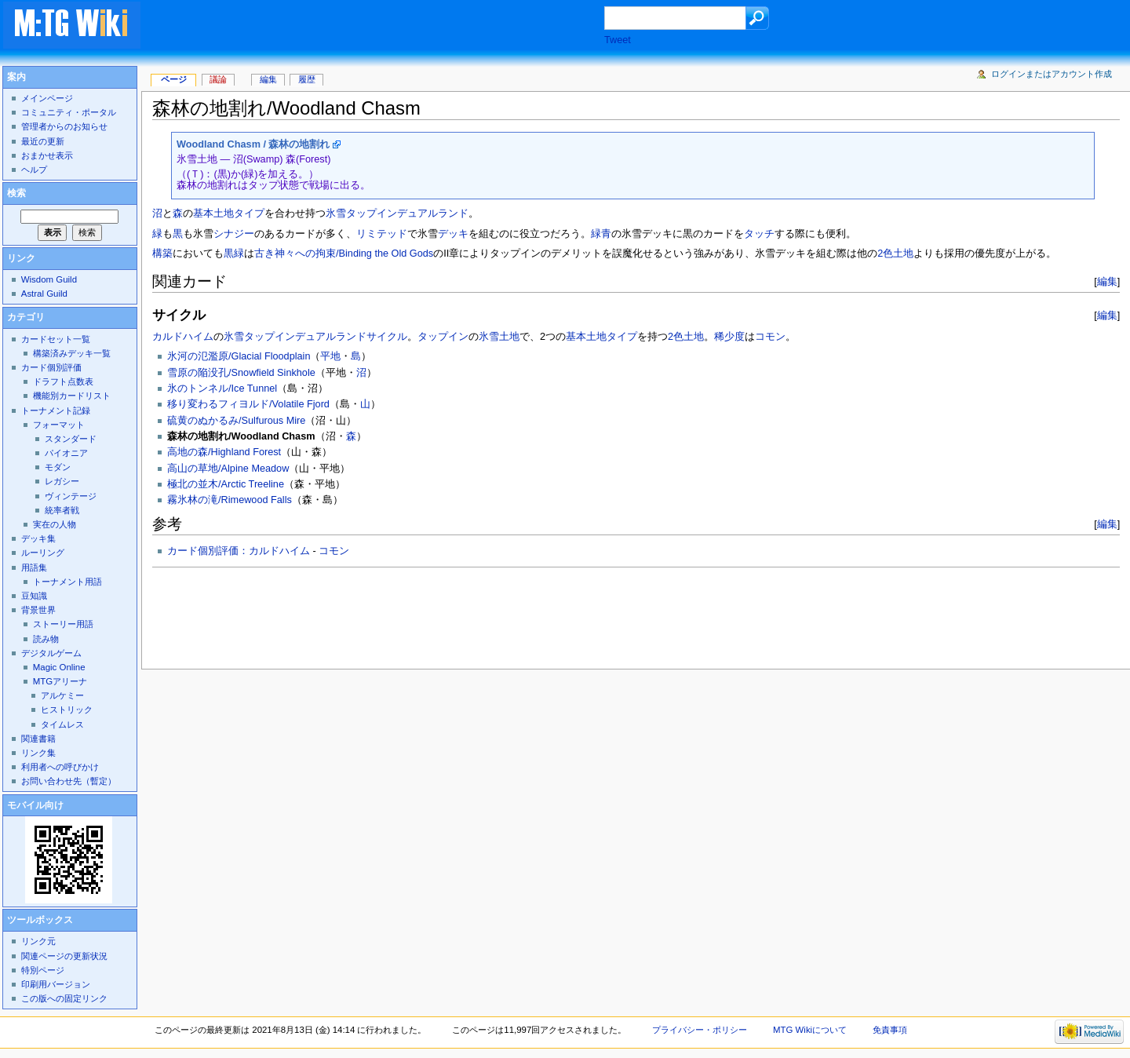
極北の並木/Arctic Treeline (225, 484)
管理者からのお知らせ (64, 126)
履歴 (306, 79)
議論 (218, 79)
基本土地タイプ (228, 213)
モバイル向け (35, 805)
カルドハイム (182, 336)
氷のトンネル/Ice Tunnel (222, 388)
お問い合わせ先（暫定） (68, 781)
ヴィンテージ (71, 496)
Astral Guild (44, 293)
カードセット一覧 (55, 339)
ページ (174, 79)
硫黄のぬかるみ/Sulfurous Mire (236, 420)
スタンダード (71, 438)
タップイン (442, 336)
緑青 (601, 233)
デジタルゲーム (51, 653)
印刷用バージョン (55, 984)
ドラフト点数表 (63, 381)
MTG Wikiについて (810, 1029)
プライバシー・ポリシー (699, 1029)
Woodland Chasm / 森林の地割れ (253, 144)
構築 (162, 253)
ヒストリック (67, 709)
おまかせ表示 (47, 155)
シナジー (233, 233)
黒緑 (234, 253)
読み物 (46, 639)
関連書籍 (38, 738)
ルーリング (42, 552)
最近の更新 (42, 141)
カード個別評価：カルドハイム (238, 550)
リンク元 (38, 941)
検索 (16, 193)
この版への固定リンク (64, 998)
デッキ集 (38, 538)
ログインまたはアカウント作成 (1051, 73)
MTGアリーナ (60, 681)
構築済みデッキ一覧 (72, 353)
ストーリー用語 (63, 624)
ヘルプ (34, 169)
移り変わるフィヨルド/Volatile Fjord (248, 404)
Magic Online (59, 667)
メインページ (47, 98)
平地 (330, 356)
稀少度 (729, 336)
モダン (58, 467)
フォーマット (59, 424)
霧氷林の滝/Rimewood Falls (229, 499)
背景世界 (38, 610)
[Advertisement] (387, 26)
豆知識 (34, 595)
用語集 (34, 567)
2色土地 (895, 253)
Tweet (617, 40)
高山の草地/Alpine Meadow (228, 468)
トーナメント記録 (55, 410)
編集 (1107, 281)
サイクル (386, 336)
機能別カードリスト (72, 395)
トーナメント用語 (67, 581)
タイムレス (62, 724)
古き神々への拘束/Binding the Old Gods (343, 253)
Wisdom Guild (49, 279)
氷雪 (336, 213)
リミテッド (381, 233)
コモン (770, 336)
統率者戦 (62, 510)
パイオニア (66, 453)
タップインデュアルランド (407, 213)
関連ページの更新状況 (64, 956)
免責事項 (890, 1029)
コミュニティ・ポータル (68, 112)
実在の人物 (54, 524)
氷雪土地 (499, 336)
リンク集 (38, 752)
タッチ (759, 233)
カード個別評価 (51, 367)
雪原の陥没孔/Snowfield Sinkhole (241, 372)
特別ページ (42, 970)
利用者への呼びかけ (60, 767)
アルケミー (62, 695)
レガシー (62, 481)
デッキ (453, 233)
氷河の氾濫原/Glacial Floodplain (238, 356)
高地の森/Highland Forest (224, 452)
